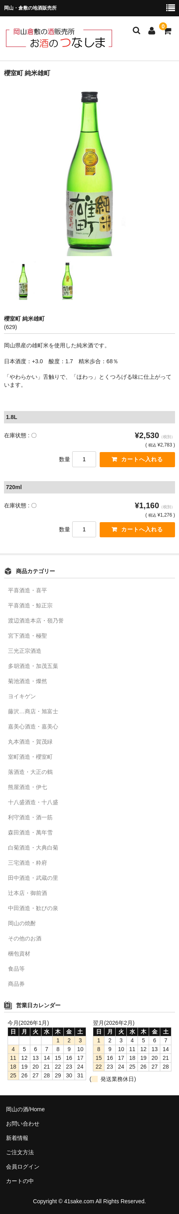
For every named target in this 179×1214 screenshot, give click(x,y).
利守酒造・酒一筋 (30, 817)
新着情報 (17, 1138)
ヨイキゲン (22, 696)
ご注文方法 (20, 1152)
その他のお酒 (24, 938)
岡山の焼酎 (22, 923)
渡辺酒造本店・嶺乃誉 (36, 620)
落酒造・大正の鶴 (30, 772)
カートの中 (20, 1181)
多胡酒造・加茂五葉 (33, 666)
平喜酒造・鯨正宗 (30, 605)
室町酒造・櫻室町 (30, 757)
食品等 (16, 968)
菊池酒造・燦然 (27, 681)
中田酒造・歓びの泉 (33, 908)
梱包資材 (19, 953)
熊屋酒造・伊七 (27, 787)
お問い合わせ (22, 1123)
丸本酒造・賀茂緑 (30, 741)
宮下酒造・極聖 (27, 635)
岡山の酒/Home (25, 1109)
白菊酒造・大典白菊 (33, 847)
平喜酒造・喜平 (27, 590)
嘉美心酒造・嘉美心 (33, 726)
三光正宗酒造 (24, 651)
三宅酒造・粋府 (27, 863)
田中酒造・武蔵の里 (33, 878)
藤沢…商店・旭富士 (33, 711)
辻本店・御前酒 (27, 893)
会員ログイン (22, 1166)
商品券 (16, 984)
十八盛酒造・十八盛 (33, 802)
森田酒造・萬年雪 (30, 832)
